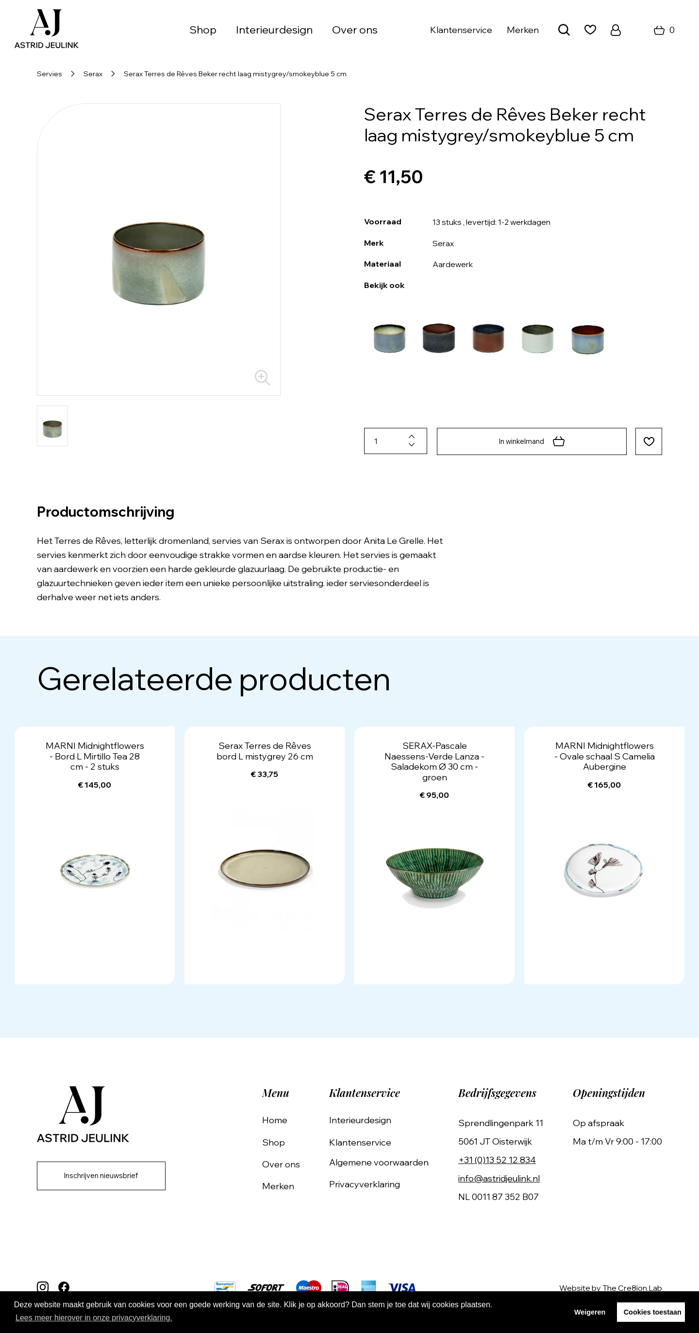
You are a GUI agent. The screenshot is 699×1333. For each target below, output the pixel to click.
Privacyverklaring (373, 1183)
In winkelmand (530, 441)
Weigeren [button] (590, 1312)
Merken (523, 29)
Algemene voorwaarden (388, 1161)
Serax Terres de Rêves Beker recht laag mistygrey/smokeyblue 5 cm (235, 73)
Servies (49, 73)
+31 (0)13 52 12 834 (502, 1158)
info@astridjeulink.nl (504, 1177)
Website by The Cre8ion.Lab (610, 1287)
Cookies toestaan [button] (653, 1312)
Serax (92, 73)
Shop (202, 29)
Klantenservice (461, 29)
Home (288, 1119)
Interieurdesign (274, 29)
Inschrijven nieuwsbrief (108, 1176)
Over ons (355, 29)
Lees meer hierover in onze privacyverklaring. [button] (94, 1318)
